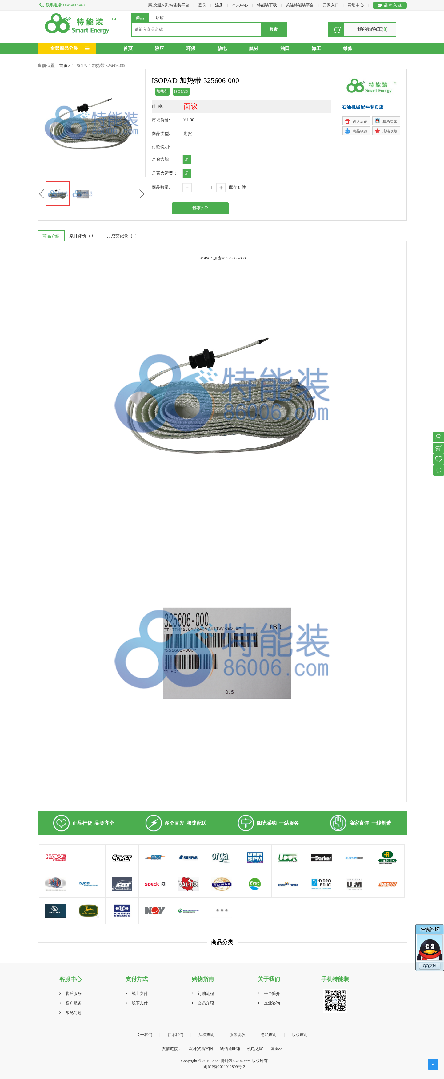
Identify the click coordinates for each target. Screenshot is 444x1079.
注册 (219, 5)
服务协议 (238, 1034)
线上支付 (140, 993)
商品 (140, 17)
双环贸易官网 (201, 1048)
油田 (285, 48)
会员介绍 (206, 1003)
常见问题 (74, 1012)
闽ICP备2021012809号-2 (224, 1066)
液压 (159, 48)
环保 (190, 48)
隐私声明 (269, 1034)
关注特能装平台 (300, 5)
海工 (316, 48)
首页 (128, 48)
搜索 (274, 29)
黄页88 (276, 1048)
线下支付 (140, 1003)
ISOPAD (181, 91)
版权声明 (300, 1034)
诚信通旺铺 (230, 1048)
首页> (64, 65)
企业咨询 (272, 1003)
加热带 (162, 91)
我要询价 (200, 208)
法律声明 (206, 1034)
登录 (202, 5)
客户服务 (74, 1003)
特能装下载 (267, 5)
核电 (222, 48)
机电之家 (255, 1048)
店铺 (160, 17)
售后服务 (74, 993)
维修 (347, 48)
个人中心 (240, 5)
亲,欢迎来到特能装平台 (168, 5)
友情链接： (172, 1048)
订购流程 (206, 993)
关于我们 (144, 1034)
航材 (253, 48)
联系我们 (175, 1034)
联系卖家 (389, 121)
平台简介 (272, 993)
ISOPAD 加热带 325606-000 (100, 65)
